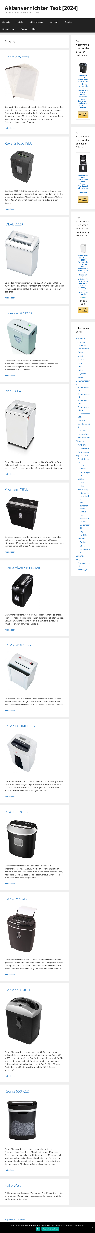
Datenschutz (21, 1219)
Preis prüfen (84, 114)
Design (83, 542)
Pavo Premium (16, 811)
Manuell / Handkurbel (85, 496)
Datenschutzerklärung (50, 1229)
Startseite (6, 22)
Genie (80, 355)
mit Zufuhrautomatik (85, 518)
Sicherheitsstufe (39, 21)
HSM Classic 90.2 (18, 645)
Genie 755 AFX (16, 899)
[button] (25, 21)
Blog (36, 29)
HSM (80, 363)
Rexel (80, 377)
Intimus (81, 370)
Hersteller (21, 21)
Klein (82, 486)
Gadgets (82, 531)
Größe (81, 478)
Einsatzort (71, 21)
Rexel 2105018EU (19, 143)
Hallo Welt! (13, 1185)
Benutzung (83, 489)
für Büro (82, 444)
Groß (82, 482)
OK (38, 1229)
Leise (82, 545)
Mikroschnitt (84, 437)
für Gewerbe (84, 448)
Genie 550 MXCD (18, 989)
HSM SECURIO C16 (20, 725)
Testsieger (83, 569)
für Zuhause (83, 452)
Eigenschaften (10, 29)
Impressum (10, 1219)
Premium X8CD (17, 489)
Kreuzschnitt (83, 434)
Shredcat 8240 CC (19, 313)
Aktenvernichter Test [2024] (41, 7)
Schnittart (56, 21)
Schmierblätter (17, 56)
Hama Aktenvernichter (22, 567)
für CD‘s (83, 535)
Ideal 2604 (13, 391)
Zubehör (24, 29)
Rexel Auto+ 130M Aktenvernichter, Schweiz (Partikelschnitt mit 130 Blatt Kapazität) (83, 184)
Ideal (80, 366)
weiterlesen (10, 128)
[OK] (92, 1228)
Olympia (82, 373)
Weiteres (82, 538)
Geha (80, 352)
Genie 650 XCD (17, 1091)
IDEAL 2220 (14, 224)
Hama (81, 359)
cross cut (82, 430)
